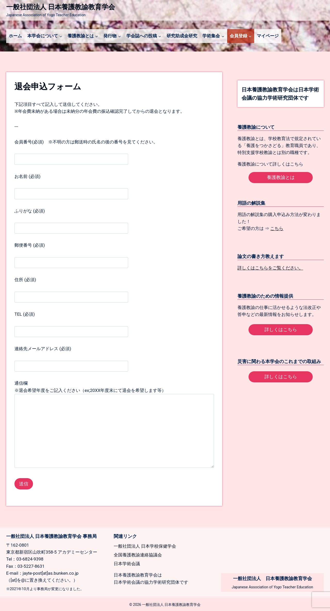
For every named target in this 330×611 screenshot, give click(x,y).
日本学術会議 (127, 563)
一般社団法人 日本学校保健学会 (145, 546)
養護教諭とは (281, 177)
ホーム (15, 35)
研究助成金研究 (182, 35)
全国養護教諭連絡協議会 (138, 554)
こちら (276, 228)
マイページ (268, 35)
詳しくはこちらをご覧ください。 (270, 267)
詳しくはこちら (281, 329)
